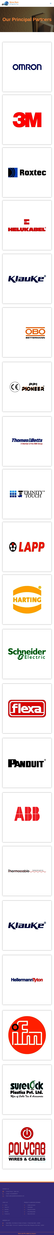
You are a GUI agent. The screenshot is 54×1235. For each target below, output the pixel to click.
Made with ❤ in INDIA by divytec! (27, 1233)
